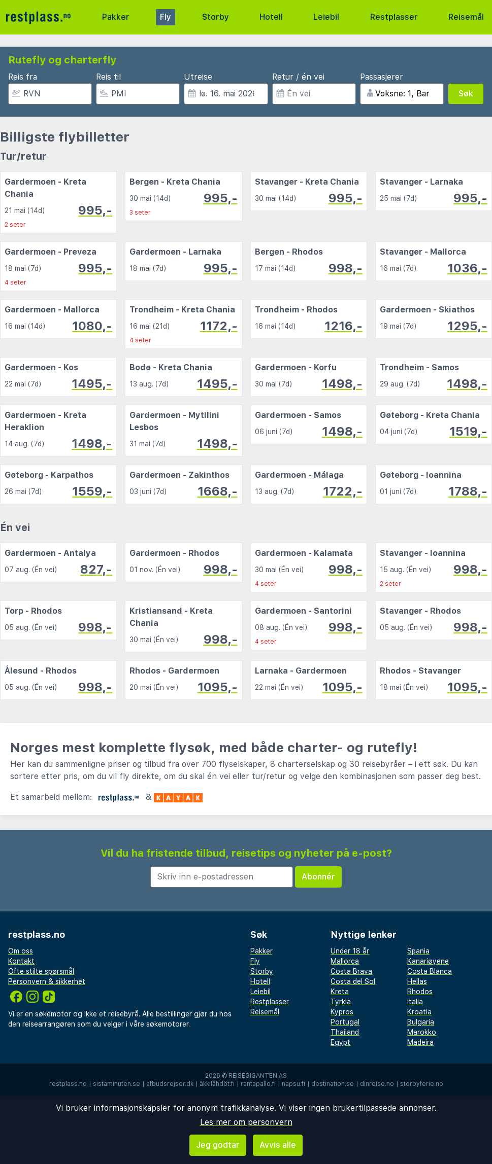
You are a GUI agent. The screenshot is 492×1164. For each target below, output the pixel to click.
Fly (165, 17)
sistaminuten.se (116, 1083)
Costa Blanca (429, 971)
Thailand (345, 1032)
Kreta (340, 991)
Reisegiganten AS (257, 1075)
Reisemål (466, 17)
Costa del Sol (353, 981)
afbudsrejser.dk (169, 1083)
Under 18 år (350, 951)
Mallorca (345, 961)
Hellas (417, 981)
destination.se (332, 1083)
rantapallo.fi (258, 1083)
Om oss (20, 951)
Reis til (108, 77)
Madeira (420, 1042)
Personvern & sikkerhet (46, 981)
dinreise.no (377, 1083)
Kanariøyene (428, 961)
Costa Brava (351, 971)
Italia (415, 1002)
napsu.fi (293, 1083)
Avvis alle (277, 1145)
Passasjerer (381, 77)
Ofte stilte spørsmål (41, 971)
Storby (215, 17)
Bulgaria (420, 1022)
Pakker (115, 17)
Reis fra (22, 77)
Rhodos (420, 991)
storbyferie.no (421, 1083)
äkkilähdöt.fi (217, 1083)
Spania (418, 951)
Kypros (342, 1012)
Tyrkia (341, 1002)
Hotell (271, 17)
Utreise (198, 77)
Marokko (421, 1032)
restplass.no (68, 1083)
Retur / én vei (298, 77)
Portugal (345, 1022)
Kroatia (419, 1012)
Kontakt (21, 961)
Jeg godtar (218, 1145)
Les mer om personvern (246, 1122)
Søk (465, 93)
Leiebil (326, 17)
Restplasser (394, 17)
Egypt (340, 1042)
